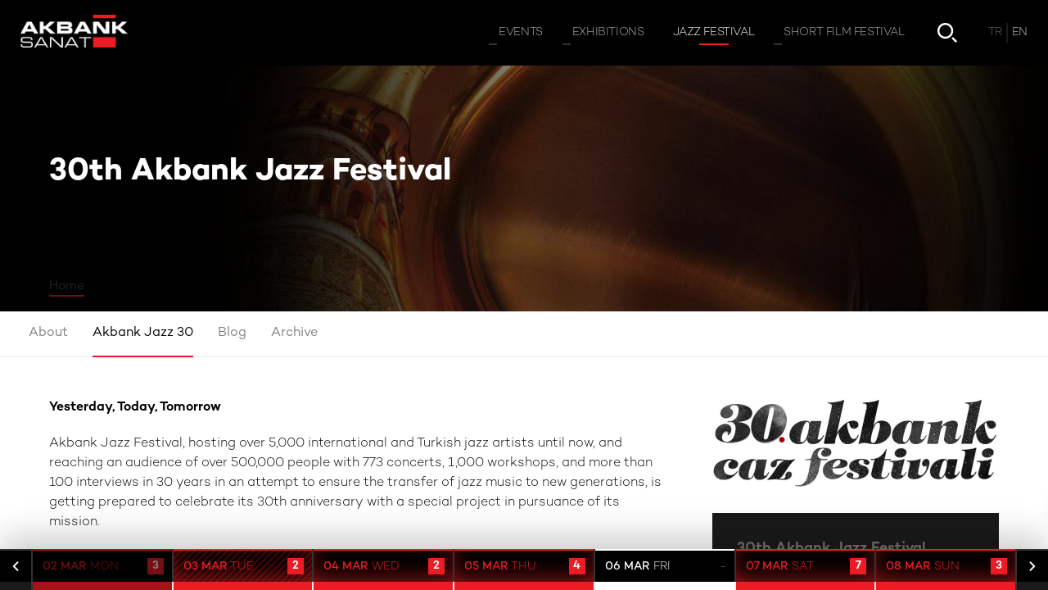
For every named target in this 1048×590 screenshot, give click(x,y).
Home (66, 286)
